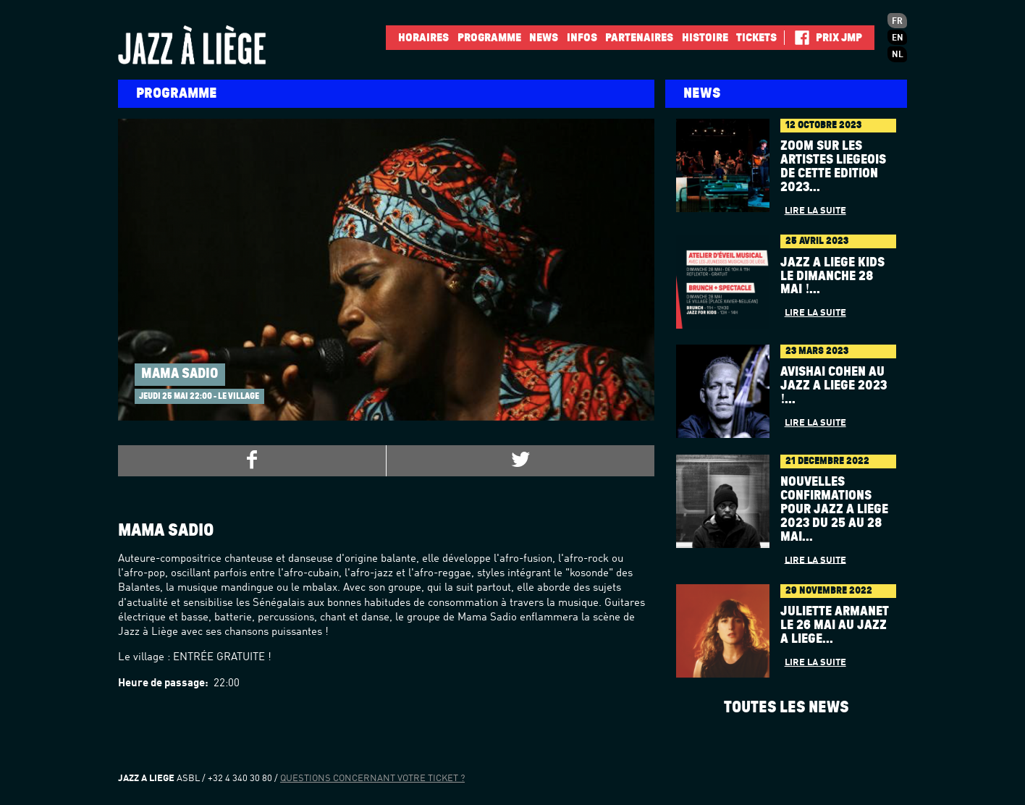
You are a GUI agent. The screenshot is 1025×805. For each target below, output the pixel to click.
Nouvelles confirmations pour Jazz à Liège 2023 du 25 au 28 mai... (834, 510)
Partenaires (639, 37)
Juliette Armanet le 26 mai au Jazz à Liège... (834, 625)
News (543, 37)
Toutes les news (786, 707)
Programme (489, 37)
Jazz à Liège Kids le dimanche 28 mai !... (832, 276)
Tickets (756, 37)
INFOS (582, 37)
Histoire (705, 37)
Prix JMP (839, 37)
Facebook (796, 37)
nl (897, 55)
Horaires (423, 37)
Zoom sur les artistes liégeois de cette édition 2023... (833, 167)
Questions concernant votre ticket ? (372, 778)
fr (897, 21)
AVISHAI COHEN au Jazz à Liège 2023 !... (833, 386)
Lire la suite (815, 211)
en (897, 38)
